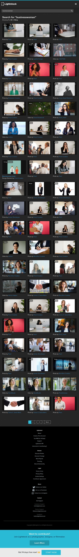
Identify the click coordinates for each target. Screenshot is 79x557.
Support (39, 441)
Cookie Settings (39, 476)
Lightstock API (39, 443)
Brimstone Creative (14, 98)
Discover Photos (39, 453)
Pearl (9, 39)
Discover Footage (39, 456)
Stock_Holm (62, 118)
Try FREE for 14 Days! (39, 438)
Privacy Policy (39, 474)
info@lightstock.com (39, 506)
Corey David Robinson (66, 98)
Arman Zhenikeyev (39, 198)
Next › (47, 422)
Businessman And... (9, 176)
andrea (10, 137)
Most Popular (39, 458)
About (39, 433)
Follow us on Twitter (40, 487)
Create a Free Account (39, 436)
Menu (75, 4)
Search (72, 11)
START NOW (51, 552)
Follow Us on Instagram (41, 493)
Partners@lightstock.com (39, 511)
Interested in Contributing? (39, 446)
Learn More (39, 542)
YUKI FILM (62, 59)
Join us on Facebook (41, 490)
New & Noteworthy (39, 464)
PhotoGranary (63, 393)
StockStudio (11, 393)
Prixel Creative (12, 59)
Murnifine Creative (39, 256)
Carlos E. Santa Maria (40, 295)
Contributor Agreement (39, 479)
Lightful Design (38, 59)
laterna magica (12, 295)
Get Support (39, 501)
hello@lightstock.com (39, 516)
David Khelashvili (39, 118)
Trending (39, 461)
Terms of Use (39, 471)
